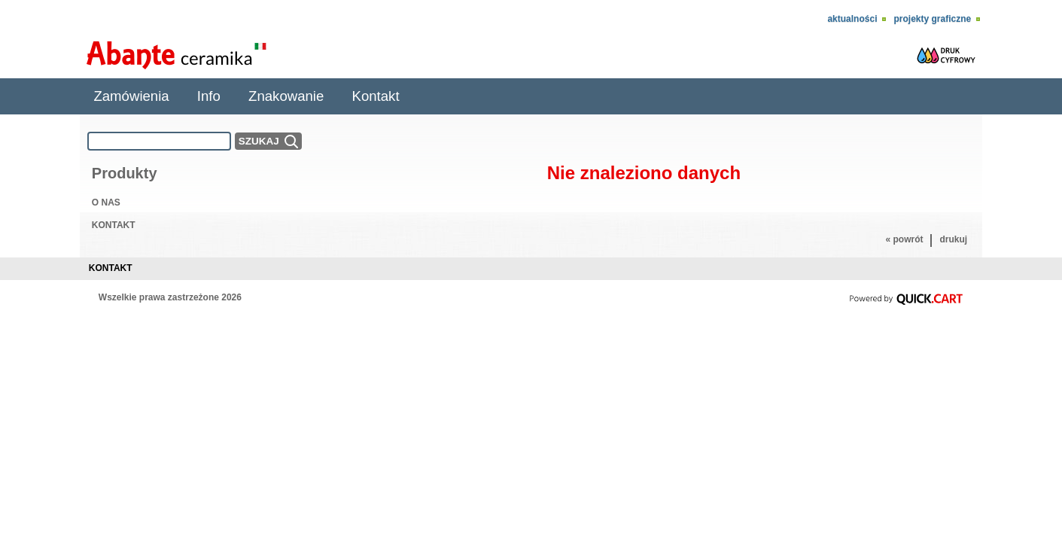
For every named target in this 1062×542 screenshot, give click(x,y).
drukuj (953, 239)
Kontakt (376, 96)
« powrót (904, 239)
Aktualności (852, 19)
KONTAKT (113, 225)
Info (209, 96)
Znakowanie (286, 96)
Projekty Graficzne (932, 19)
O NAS (106, 202)
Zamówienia (131, 96)
